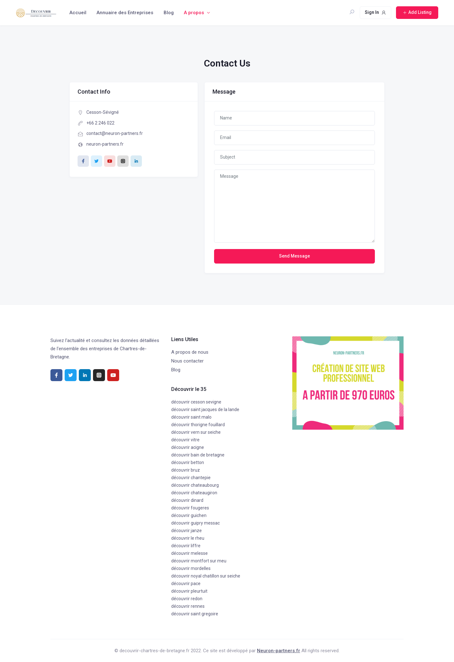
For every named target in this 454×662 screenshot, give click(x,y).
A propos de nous (189, 352)
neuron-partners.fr (105, 144)
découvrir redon (186, 598)
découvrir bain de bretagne (197, 454)
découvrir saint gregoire (194, 613)
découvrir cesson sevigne (196, 401)
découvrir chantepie (191, 477)
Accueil (77, 12)
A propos (194, 12)
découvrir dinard (187, 500)
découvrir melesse (189, 553)
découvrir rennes (188, 606)
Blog (169, 12)
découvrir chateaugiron (194, 492)
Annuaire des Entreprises (124, 12)
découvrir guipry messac (195, 523)
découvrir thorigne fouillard (198, 424)
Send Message (294, 255)
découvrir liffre (186, 545)
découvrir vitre (185, 439)
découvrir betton (187, 462)
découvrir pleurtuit (189, 591)
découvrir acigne (187, 447)
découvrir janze (186, 530)
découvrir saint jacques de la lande (205, 409)
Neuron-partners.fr (278, 650)
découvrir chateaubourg (195, 485)
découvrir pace (186, 583)
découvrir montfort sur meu (198, 560)
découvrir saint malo (191, 417)
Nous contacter (187, 361)
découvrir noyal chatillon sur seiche (205, 575)
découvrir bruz (185, 470)
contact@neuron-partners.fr (114, 133)
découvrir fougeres (190, 507)
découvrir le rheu (187, 538)
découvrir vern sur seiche (196, 432)
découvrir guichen (189, 515)
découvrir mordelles (191, 568)
